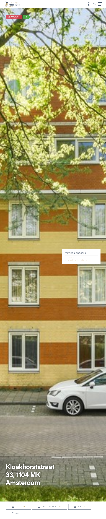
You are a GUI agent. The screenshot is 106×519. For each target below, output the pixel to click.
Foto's (18, 507)
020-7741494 (70, 258)
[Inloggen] (88, 4)
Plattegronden (49, 507)
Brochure (20, 513)
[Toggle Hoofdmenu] (100, 4)
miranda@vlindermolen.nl (76, 260)
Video (80, 507)
